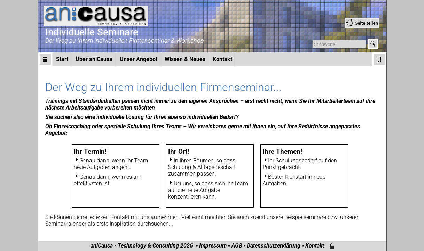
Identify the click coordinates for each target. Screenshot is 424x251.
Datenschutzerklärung (273, 245)
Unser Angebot (138, 59)
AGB (236, 245)
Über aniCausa (94, 59)
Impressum (213, 245)
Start (62, 59)
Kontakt (222, 59)
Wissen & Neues (185, 59)
